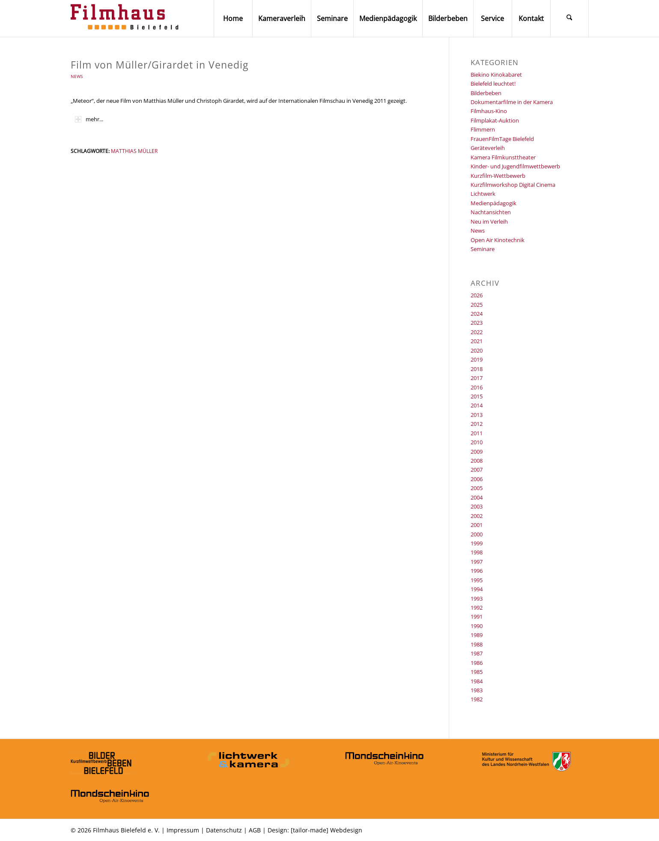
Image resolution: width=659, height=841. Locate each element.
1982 (477, 699)
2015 (477, 396)
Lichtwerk (483, 194)
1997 (477, 562)
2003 (477, 506)
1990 (477, 626)
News (77, 76)
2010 (477, 442)
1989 (477, 635)
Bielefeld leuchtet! (493, 83)
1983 (477, 690)
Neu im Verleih (489, 221)
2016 (477, 387)
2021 (477, 341)
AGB (255, 830)
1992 (477, 607)
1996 (477, 571)
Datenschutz (224, 830)
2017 (477, 378)
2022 (477, 332)
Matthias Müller (134, 150)
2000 (477, 534)
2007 (477, 469)
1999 (477, 543)
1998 (477, 552)
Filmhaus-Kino (489, 111)
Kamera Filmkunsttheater (503, 157)
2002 (477, 516)
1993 (477, 598)
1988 (477, 644)
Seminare (483, 249)
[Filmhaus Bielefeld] (126, 18)
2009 (477, 451)
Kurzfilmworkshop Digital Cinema (513, 185)
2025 (477, 304)
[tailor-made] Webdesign (326, 830)
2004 (477, 497)
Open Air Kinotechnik (498, 240)
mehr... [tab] (89, 119)
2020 (477, 350)
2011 (477, 433)
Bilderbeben (486, 93)
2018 (477, 369)
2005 (477, 488)
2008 (477, 460)
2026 (477, 295)
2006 (477, 479)
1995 (477, 580)
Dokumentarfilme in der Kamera (512, 102)
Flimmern (483, 129)
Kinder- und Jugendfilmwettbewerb (515, 166)
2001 (477, 525)
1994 (477, 589)
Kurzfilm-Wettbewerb (498, 176)
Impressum (183, 830)
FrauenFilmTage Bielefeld (502, 139)
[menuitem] (233, 18)
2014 (477, 405)
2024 (477, 313)
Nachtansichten (491, 212)
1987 (477, 653)
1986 (477, 663)
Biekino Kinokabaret (496, 74)
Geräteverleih (488, 148)
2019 (477, 359)
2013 (477, 415)
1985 (477, 672)
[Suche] (569, 18)
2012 (477, 424)
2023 (477, 322)
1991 (477, 616)
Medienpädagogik (493, 203)
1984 (477, 681)
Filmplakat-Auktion (495, 120)
